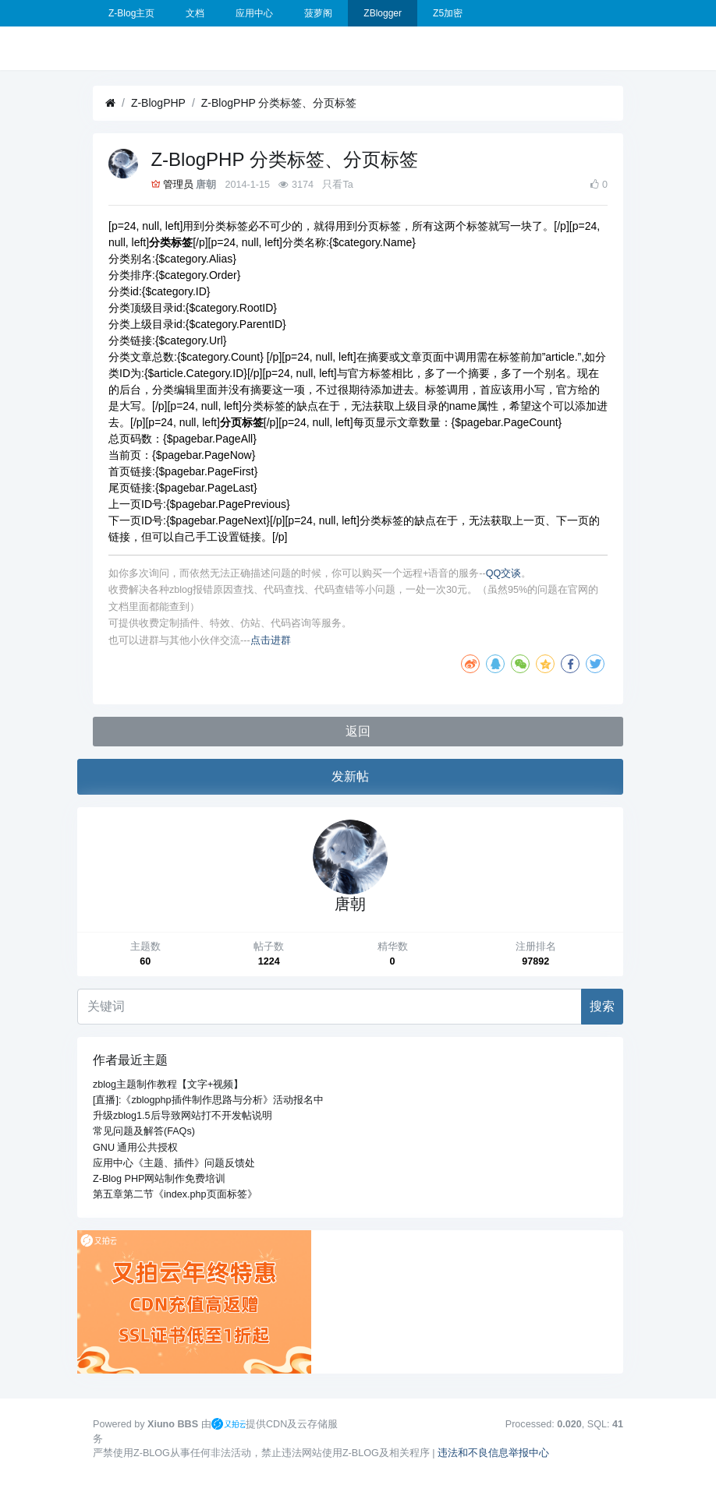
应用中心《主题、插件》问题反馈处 (174, 1163)
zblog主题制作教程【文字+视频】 (168, 1084)
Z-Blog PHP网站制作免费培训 (159, 1178)
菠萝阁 (318, 13)
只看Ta (337, 184)
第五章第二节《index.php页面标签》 (175, 1194)
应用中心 (254, 13)
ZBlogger (382, 13)
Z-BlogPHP (158, 103)
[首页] (110, 103)
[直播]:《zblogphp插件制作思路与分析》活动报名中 (208, 1100)
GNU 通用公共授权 (135, 1147)
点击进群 (270, 640)
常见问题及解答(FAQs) (144, 1131)
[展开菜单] (99, 48)
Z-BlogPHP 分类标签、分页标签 (279, 103)
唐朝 (206, 184)
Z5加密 (448, 13)
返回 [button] (358, 731)
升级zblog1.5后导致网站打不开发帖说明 (182, 1115)
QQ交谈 (504, 573)
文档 (195, 13)
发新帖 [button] (350, 776)
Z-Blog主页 (131, 13)
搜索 (602, 1006)
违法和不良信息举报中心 (493, 1453)
